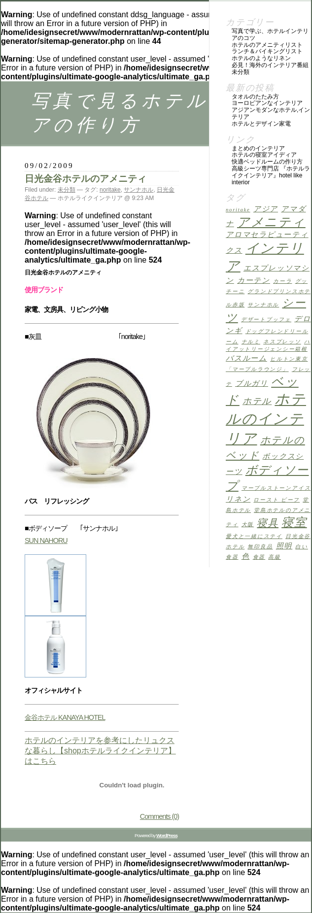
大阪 (248, 524)
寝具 (267, 522)
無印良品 (260, 546)
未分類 (66, 189)
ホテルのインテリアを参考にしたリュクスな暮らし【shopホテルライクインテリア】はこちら (100, 750)
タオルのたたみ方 (255, 96)
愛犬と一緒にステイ (254, 536)
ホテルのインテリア (266, 418)
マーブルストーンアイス (276, 488)
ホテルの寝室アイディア (264, 154)
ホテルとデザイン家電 (261, 123)
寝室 (294, 522)
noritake (110, 189)
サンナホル (138, 189)
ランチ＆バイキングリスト (267, 51)
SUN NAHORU (46, 540)
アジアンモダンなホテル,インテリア (271, 113)
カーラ (282, 281)
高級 (274, 557)
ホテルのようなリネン (261, 58)
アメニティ (271, 222)
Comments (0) (159, 816)
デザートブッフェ (266, 319)
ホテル (257, 401)
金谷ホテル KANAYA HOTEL (65, 717)
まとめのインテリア (258, 148)
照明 (284, 546)
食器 (259, 557)
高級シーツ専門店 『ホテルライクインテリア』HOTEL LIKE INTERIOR (271, 175)
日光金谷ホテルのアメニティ (85, 178)
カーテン (253, 280)
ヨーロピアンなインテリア (267, 103)
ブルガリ (251, 383)
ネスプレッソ (282, 341)
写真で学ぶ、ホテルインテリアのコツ (270, 34)
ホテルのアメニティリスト (267, 44)
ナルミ (251, 341)
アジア (265, 209)
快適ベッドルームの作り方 (267, 161)
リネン (238, 499)
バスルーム (246, 358)
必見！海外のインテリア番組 (270, 65)
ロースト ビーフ (276, 500)
